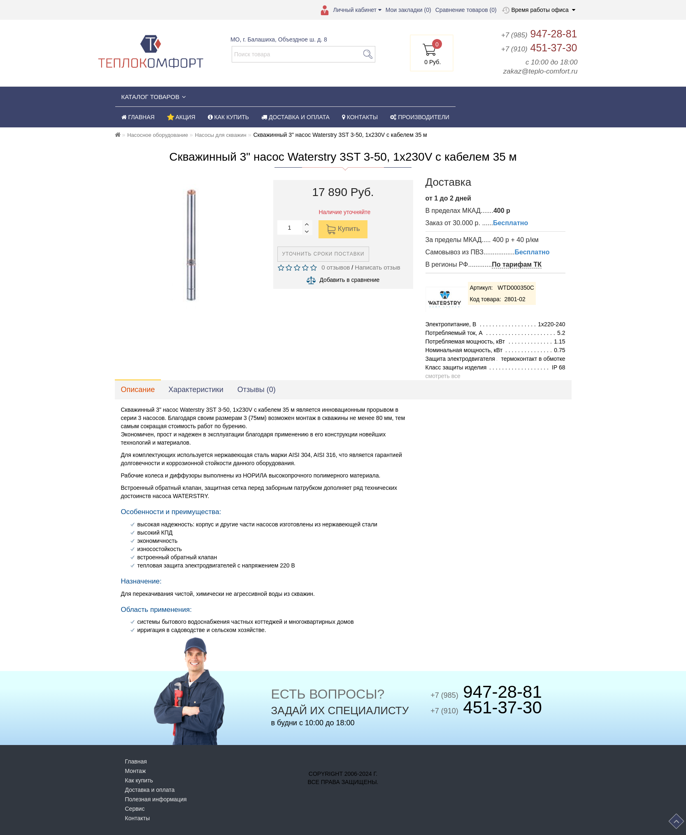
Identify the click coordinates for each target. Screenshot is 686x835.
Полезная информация (156, 799)
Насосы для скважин (220, 135)
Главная (136, 761)
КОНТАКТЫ (360, 117)
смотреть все (443, 376)
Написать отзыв (377, 267)
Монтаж (135, 771)
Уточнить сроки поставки (323, 254)
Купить (343, 229)
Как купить (139, 780)
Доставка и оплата (150, 790)
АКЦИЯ (181, 117)
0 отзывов (334, 267)
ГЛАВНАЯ (138, 117)
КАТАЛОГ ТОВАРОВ (153, 96)
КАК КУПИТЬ (228, 117)
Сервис (135, 808)
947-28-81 (539, 33)
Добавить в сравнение (349, 280)
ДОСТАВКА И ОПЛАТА (295, 117)
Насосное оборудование (157, 135)
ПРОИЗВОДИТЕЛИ (419, 117)
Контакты (137, 818)
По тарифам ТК (517, 264)
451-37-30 (539, 47)
